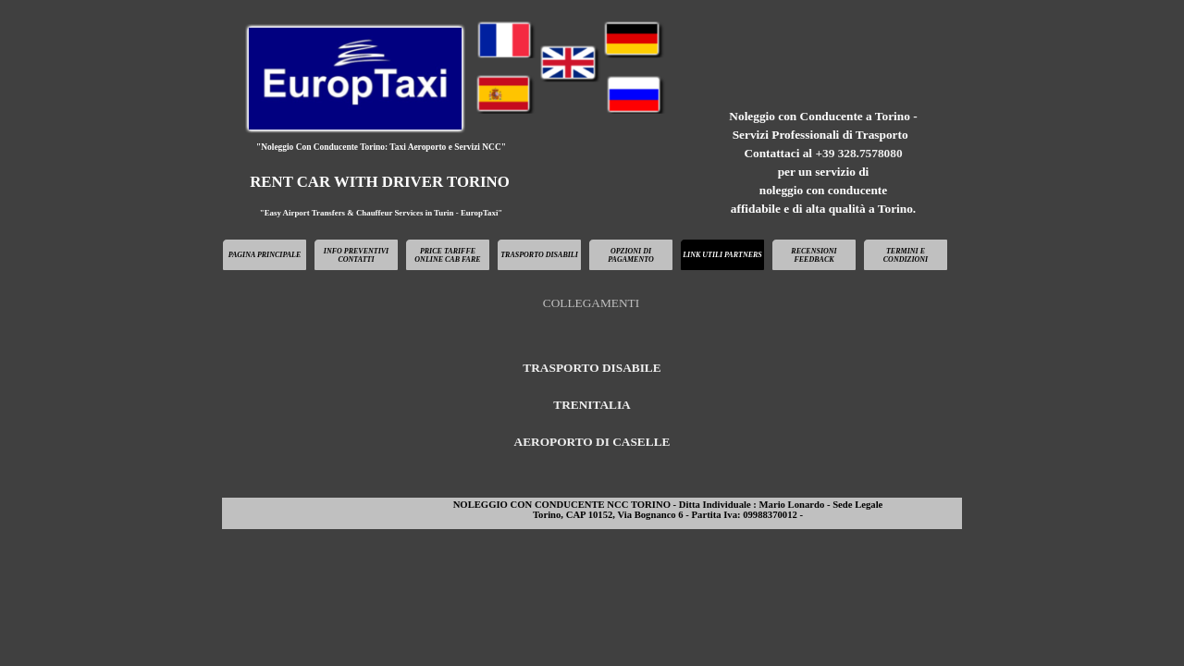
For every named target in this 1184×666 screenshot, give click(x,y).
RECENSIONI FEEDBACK (813, 255)
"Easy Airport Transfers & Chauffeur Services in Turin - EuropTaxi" (381, 212)
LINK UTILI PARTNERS (722, 255)
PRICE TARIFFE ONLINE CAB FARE (447, 255)
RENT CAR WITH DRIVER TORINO (380, 182)
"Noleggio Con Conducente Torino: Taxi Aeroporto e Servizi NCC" (381, 147)
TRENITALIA (591, 405)
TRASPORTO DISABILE (591, 368)
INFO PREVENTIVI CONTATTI (356, 255)
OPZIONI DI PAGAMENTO (631, 255)
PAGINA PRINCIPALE (265, 255)
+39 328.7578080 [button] (858, 153)
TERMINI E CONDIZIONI (905, 255)
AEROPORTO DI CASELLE (592, 442)
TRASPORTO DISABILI (539, 255)
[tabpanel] (823, 162)
